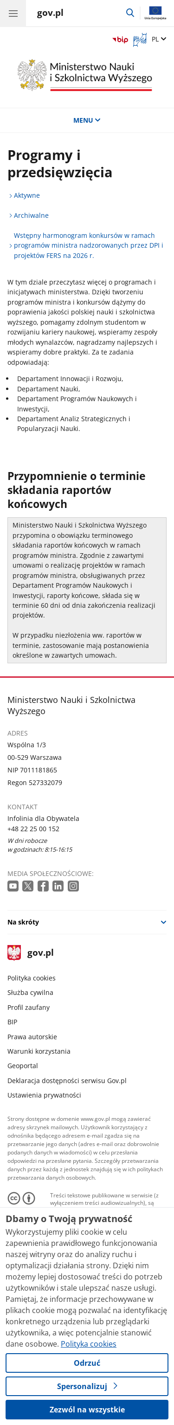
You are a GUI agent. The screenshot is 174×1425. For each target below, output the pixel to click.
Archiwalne (31, 215)
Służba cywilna (30, 992)
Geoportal (22, 1065)
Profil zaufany (28, 1007)
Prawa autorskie (32, 1036)
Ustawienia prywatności (44, 1095)
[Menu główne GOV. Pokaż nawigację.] (13, 13)
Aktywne (27, 195)
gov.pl (30, 953)
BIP (12, 1021)
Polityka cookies (31, 977)
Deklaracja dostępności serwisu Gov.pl (67, 1080)
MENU (87, 120)
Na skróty (23, 922)
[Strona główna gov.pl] (50, 14)
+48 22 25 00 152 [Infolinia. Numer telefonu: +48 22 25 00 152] (33, 828)
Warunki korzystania (39, 1051)
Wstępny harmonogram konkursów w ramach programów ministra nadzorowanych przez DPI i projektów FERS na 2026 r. (88, 245)
